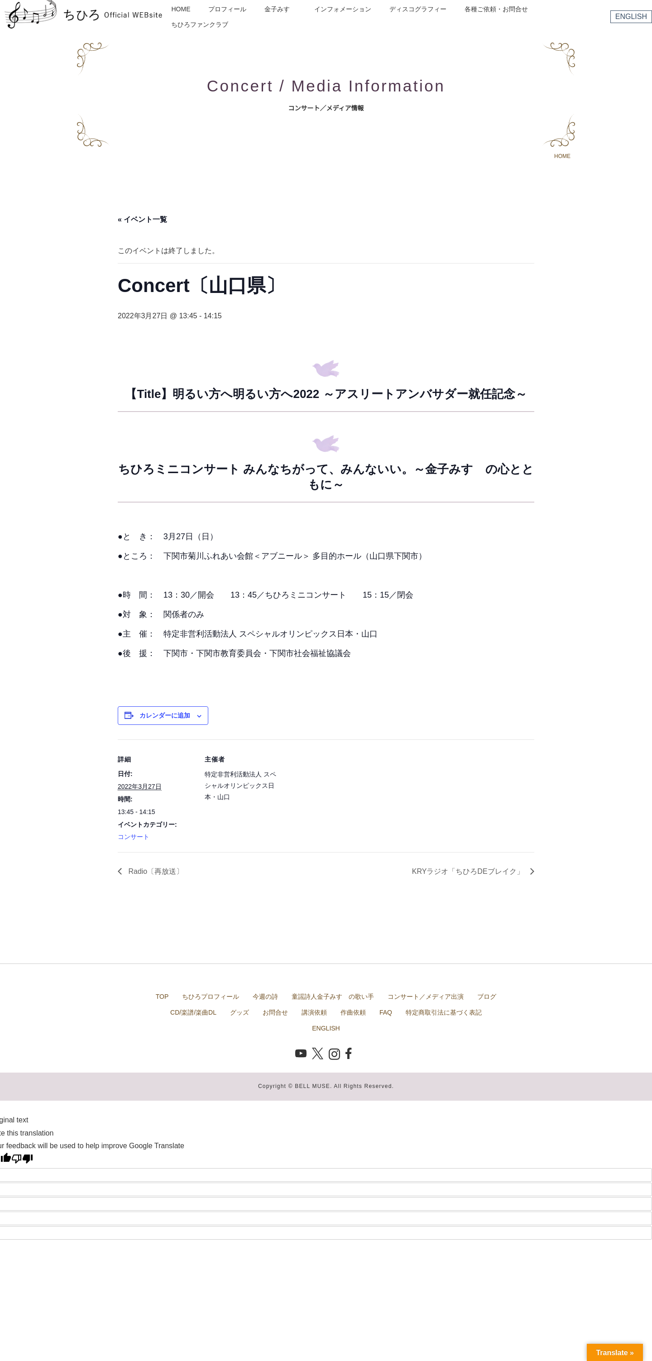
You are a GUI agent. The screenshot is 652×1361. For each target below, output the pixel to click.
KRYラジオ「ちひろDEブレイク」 (469, 871)
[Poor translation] (22, 1159)
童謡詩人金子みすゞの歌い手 (333, 996)
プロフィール (227, 9)
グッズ (239, 1012)
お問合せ (275, 1012)
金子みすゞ (280, 9)
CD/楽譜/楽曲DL (193, 1012)
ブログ (486, 996)
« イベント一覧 (142, 219)
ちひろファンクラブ (199, 24)
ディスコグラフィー (417, 9)
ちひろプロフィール (210, 996)
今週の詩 (265, 996)
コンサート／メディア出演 (426, 996)
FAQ (385, 1012)
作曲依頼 (353, 1012)
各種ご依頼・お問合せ (496, 9)
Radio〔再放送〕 (154, 871)
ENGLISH (631, 16)
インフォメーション (342, 9)
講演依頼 (314, 1012)
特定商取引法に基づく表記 (444, 1012)
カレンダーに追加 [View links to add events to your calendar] (164, 715)
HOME (180, 9)
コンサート (133, 836)
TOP (162, 996)
